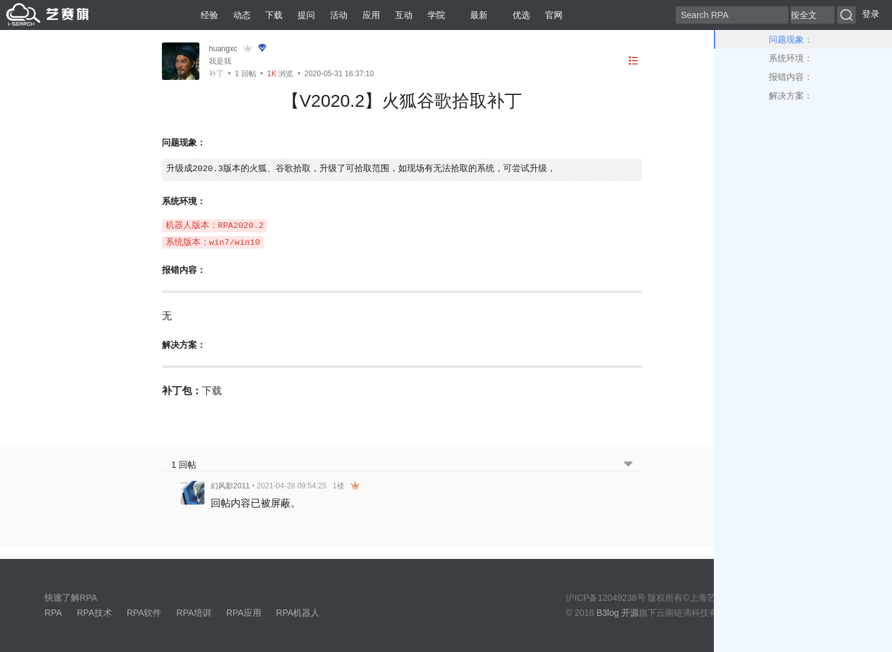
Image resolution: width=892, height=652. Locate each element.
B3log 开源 (617, 613)
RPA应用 (243, 613)
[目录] (633, 61)
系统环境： (791, 58)
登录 (870, 14)
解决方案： (791, 96)
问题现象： (791, 39)
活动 (339, 15)
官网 (554, 15)
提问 (306, 15)
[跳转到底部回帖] (628, 465)
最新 (474, 15)
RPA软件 (144, 613)
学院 (436, 15)
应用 (371, 15)
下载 (274, 15)
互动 (404, 15)
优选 (516, 15)
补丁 (216, 73)
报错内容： (791, 77)
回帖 (245, 73)
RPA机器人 (298, 613)
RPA (53, 613)
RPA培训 (193, 613)
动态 (242, 15)
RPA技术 (94, 613)
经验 (209, 15)
